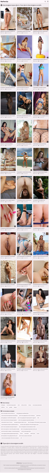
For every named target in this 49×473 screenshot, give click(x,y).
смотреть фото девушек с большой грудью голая (29, 424)
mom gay (15, 407)
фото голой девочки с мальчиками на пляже (27, 426)
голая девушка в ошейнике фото (22, 413)
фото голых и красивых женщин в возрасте (9, 426)
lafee (38, 417)
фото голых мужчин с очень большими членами (10, 429)
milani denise (38, 415)
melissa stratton (24, 405)
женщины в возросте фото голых (20, 422)
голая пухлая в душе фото (26, 431)
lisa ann (38, 433)
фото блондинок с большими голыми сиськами (37, 422)
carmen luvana (32, 433)
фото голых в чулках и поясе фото (25, 435)
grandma (10, 407)
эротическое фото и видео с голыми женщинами (10, 431)
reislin (19, 405)
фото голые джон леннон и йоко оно (8, 413)
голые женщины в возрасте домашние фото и (9, 424)
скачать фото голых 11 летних (6, 422)
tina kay (29, 405)
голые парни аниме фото (37, 405)
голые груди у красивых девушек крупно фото (9, 433)
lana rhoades (26, 433)
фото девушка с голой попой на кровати (8, 417)
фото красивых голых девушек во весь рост (9, 435)
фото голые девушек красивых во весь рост (29, 429)
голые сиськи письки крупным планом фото (9, 415)
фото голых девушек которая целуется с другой (27, 417)
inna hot (21, 433)
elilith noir (3, 407)
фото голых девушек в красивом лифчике (26, 420)
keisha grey (3, 405)
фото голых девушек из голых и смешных (27, 415)
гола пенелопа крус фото (11, 405)
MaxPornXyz (4, 1)
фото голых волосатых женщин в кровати (9, 420)
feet (7, 407)
